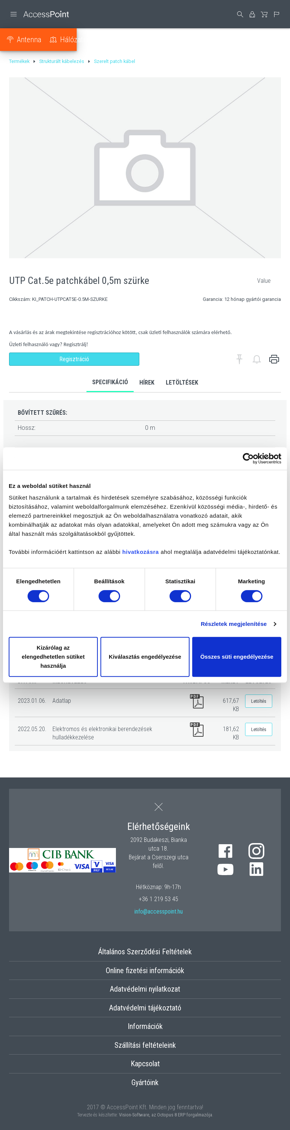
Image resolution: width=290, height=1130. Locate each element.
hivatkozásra (140, 552)
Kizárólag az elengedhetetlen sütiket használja (53, 656)
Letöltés (258, 701)
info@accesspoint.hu (158, 911)
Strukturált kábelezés (211, 39)
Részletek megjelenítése (234, 624)
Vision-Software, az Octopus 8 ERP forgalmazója (165, 1115)
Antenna (32, 39)
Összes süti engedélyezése (236, 656)
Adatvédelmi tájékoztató (145, 1007)
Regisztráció (74, 359)
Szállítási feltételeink (145, 1045)
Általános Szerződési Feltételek (145, 951)
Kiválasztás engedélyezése (145, 656)
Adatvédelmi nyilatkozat (145, 989)
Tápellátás (145, 39)
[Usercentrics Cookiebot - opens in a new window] (248, 458)
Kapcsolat (145, 1063)
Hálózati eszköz (87, 39)
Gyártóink (145, 1082)
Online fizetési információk (145, 970)
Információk (145, 1026)
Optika (271, 39)
